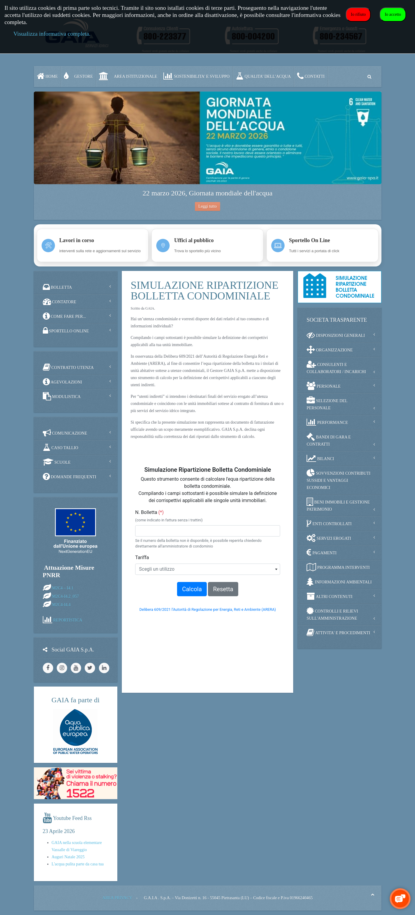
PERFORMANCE (327, 422)
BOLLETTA (57, 287)
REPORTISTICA (67, 620)
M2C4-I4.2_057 (65, 596)
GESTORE (78, 76)
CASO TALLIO (60, 447)
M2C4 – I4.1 (62, 588)
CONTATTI (311, 76)
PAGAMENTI (322, 552)
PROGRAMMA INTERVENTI (338, 567)
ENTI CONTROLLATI (329, 523)
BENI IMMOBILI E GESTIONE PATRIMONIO (338, 505)
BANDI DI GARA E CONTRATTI (329, 440)
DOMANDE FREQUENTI (69, 476)
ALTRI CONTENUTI (329, 596)
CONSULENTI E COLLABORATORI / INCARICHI (336, 367)
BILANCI (320, 458)
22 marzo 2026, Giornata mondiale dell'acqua (208, 193)
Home (47, 76)
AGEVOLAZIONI (62, 382)
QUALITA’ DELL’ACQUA (263, 76)
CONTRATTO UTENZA (68, 367)
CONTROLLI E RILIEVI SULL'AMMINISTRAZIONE (332, 614)
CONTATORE (59, 301)
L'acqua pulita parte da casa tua (78, 864)
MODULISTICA (62, 396)
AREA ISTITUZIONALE (128, 76)
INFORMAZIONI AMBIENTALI (339, 582)
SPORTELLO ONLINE (66, 330)
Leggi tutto (207, 206)
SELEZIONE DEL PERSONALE (327, 403)
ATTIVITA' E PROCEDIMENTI (338, 632)
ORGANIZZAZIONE (330, 350)
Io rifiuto (358, 14)
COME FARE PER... (64, 316)
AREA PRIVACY (117, 898)
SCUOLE (57, 462)
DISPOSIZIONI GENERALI (336, 335)
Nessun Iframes (208, 570)
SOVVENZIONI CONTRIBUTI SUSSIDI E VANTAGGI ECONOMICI (338, 479)
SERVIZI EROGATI (329, 538)
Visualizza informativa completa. (51, 34)
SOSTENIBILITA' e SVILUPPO (196, 76)
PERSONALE (323, 386)
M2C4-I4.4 (61, 604)
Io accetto (393, 14)
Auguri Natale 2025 (68, 857)
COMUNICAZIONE (65, 433)
